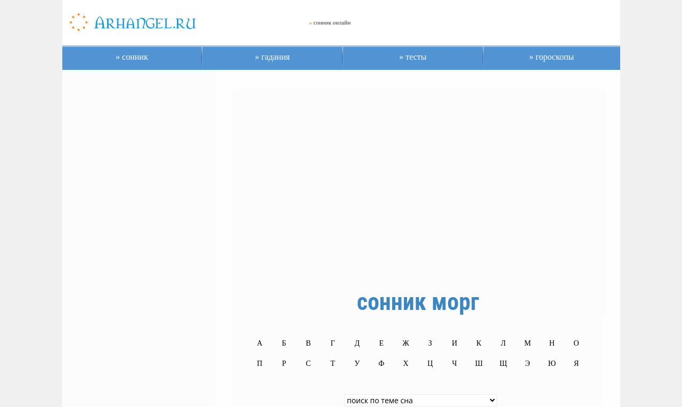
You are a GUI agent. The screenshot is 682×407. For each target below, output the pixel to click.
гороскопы (553, 56)
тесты (414, 56)
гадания (274, 56)
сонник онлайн (332, 22)
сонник (134, 56)
